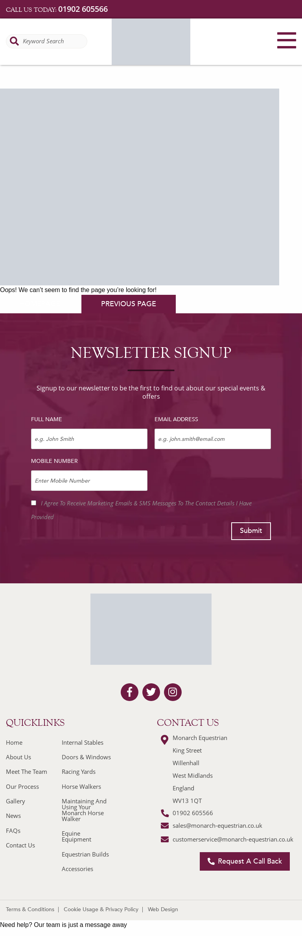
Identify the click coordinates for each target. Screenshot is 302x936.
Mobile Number (54, 461)
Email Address (176, 419)
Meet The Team (26, 771)
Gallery (15, 801)
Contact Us (20, 845)
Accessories (77, 869)
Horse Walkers (81, 786)
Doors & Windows (86, 757)
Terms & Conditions (30, 909)
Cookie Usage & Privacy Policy (101, 909)
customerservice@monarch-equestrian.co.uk (233, 839)
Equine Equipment (76, 836)
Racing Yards (79, 771)
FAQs (13, 830)
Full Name (46, 419)
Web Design (163, 909)
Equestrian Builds (85, 854)
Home (14, 742)
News (13, 815)
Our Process (22, 786)
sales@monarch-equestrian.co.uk (217, 825)
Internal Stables (82, 742)
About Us (18, 757)
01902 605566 (83, 9)
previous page (128, 304)
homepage (40, 304)
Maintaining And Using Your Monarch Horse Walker (84, 810)
